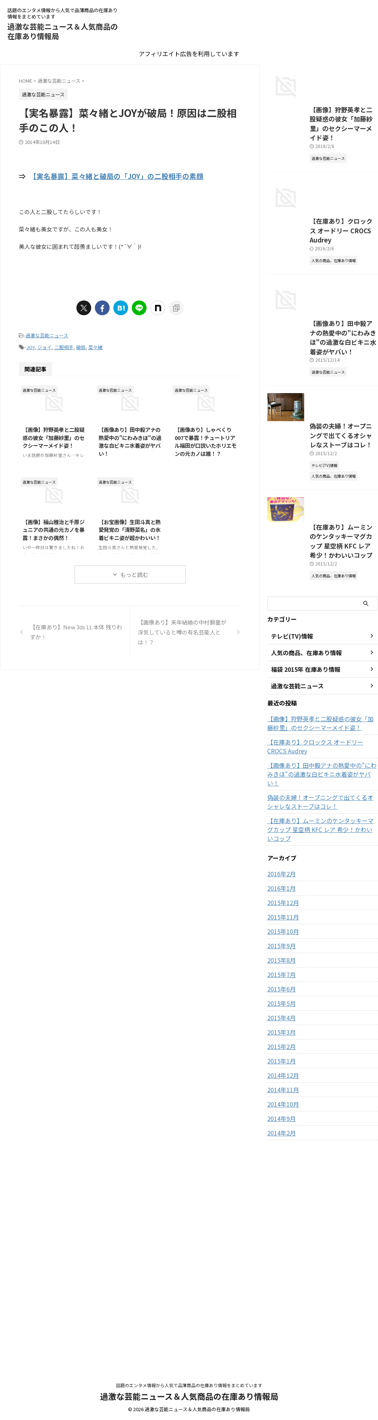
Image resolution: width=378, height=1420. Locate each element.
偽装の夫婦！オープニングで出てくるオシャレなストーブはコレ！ (321, 1023)
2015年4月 (279, 1230)
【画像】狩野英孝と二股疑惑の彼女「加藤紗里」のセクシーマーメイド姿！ (54, 432)
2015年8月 (279, 1172)
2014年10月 (281, 1316)
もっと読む (134, 570)
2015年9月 (279, 1158)
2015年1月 (279, 1273)
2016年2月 (279, 1086)
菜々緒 (95, 343)
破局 (81, 343)
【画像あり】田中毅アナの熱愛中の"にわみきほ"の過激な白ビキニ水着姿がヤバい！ (130, 437)
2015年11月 (281, 1129)
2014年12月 (281, 1288)
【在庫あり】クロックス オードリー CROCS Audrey (318, 977)
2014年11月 (281, 1302)
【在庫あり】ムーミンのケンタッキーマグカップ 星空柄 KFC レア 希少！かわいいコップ (321, 781)
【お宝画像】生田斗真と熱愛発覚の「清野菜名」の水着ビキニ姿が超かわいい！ (130, 525)
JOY (30, 343)
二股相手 (63, 343)
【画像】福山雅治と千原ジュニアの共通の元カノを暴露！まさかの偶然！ (54, 525)
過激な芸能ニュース (46, 333)
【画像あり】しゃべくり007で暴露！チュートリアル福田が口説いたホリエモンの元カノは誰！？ (206, 437)
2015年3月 (279, 1244)
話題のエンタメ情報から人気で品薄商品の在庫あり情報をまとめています (189, 1385)
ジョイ (44, 343)
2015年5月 (279, 1216)
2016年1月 (279, 1100)
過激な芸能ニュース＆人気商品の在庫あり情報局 (62, 31)
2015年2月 (279, 1259)
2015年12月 (281, 1115)
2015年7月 (279, 1187)
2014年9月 (279, 1331)
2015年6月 (279, 1201)
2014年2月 (279, 1345)
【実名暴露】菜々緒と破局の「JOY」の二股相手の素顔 (118, 175)
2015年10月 (281, 1144)
